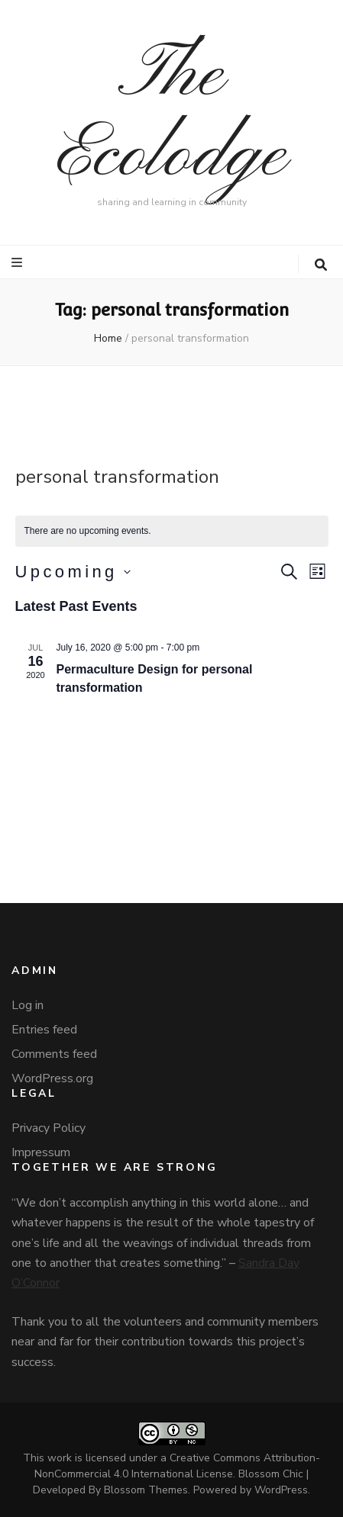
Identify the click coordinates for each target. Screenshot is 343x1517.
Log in (27, 1005)
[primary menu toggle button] (18, 262)
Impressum (40, 1152)
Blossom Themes (146, 1490)
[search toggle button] (321, 265)
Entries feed (44, 1029)
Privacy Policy (48, 1128)
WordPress (281, 1490)
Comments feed (54, 1054)
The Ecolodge (172, 116)
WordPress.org (52, 1078)
